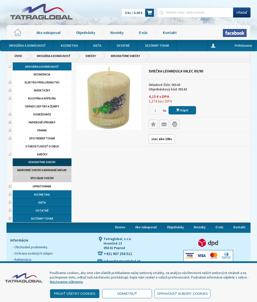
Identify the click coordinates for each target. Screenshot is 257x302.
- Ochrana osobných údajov (33, 253)
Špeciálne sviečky (42, 178)
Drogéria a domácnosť (53, 56)
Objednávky (85, 32)
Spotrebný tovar (42, 138)
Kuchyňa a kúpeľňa (42, 98)
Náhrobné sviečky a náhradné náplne (42, 170)
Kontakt (170, 32)
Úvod (18, 56)
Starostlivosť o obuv (42, 146)
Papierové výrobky (42, 122)
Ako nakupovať (48, 32)
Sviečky (90, 56)
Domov (120, 227)
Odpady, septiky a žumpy (42, 106)
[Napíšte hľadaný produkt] (195, 12)
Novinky (117, 32)
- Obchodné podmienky (30, 247)
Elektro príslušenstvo (42, 82)
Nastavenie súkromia (66, 282)
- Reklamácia (22, 259)
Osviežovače (42, 114)
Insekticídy (42, 90)
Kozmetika (42, 194)
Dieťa (42, 202)
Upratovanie (42, 186)
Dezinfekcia (42, 74)
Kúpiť (182, 110)
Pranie (42, 130)
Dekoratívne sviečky (125, 56)
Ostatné (42, 210)
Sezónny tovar (42, 218)
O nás (143, 32)
